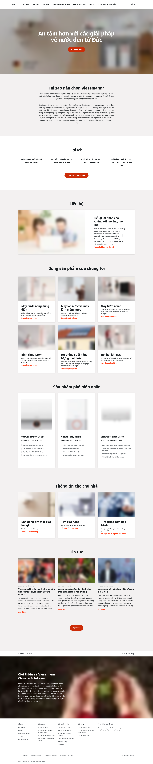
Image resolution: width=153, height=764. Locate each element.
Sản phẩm (36, 4)
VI (131, 4)
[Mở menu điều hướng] (13, 4)
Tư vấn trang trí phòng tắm (107, 4)
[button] (128, 654)
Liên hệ (91, 4)
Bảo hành (46, 4)
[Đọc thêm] (36, 585)
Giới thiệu (26, 4)
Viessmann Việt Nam (25, 654)
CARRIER (42, 762)
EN (134, 4)
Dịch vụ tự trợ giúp (79, 4)
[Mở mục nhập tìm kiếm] (127, 4)
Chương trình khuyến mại (61, 4)
